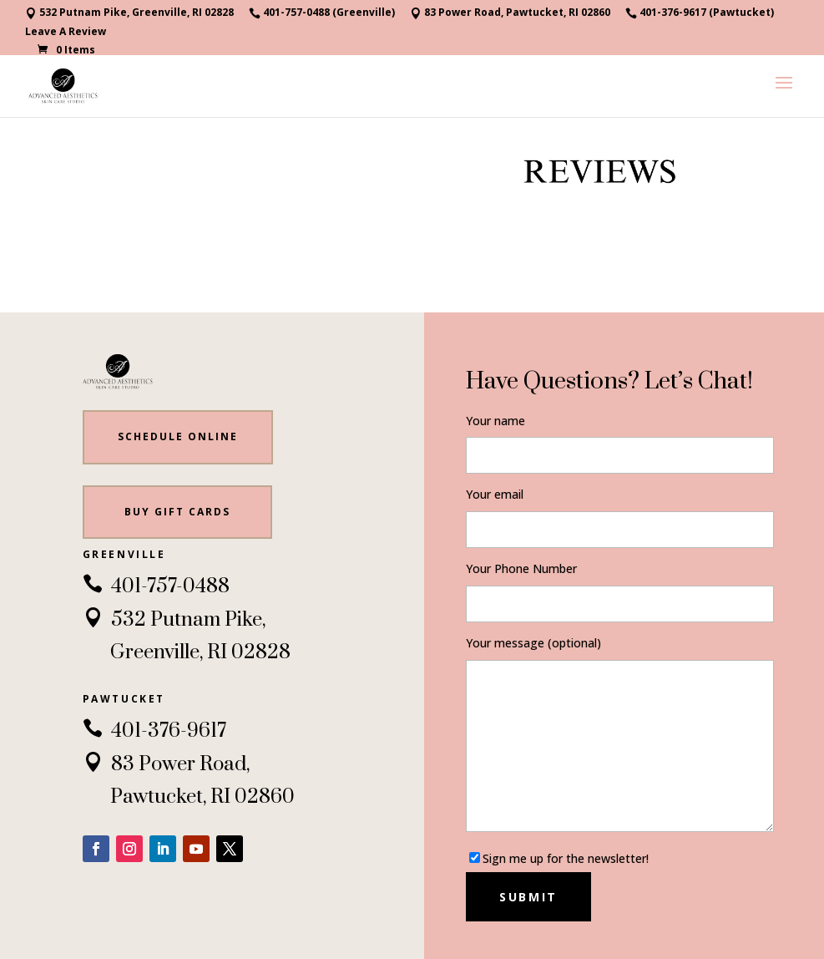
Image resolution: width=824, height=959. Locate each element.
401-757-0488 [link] (156, 586)
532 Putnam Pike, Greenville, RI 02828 (129, 13)
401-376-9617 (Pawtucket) (699, 13)
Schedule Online (178, 436)
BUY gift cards (177, 512)
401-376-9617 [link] (154, 730)
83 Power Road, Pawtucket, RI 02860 (510, 13)
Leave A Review (65, 32)
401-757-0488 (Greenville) (322, 13)
